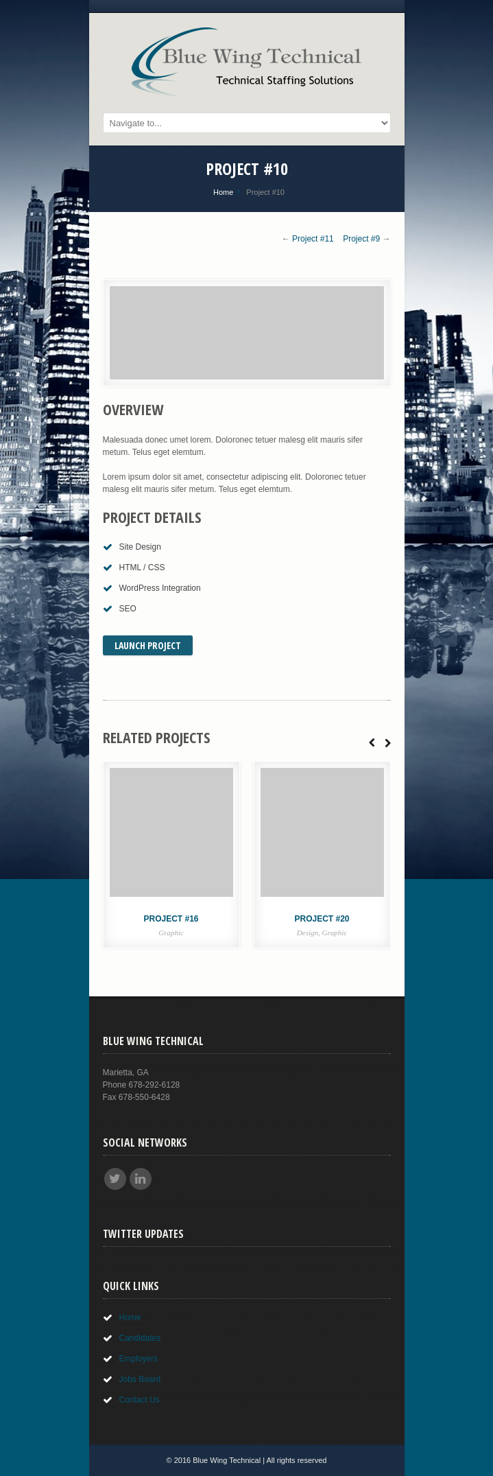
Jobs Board (140, 1379)
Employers (138, 1358)
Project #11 (313, 239)
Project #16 (170, 919)
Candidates (140, 1338)
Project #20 (321, 919)
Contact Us (139, 1400)
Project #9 (361, 239)
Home (223, 192)
